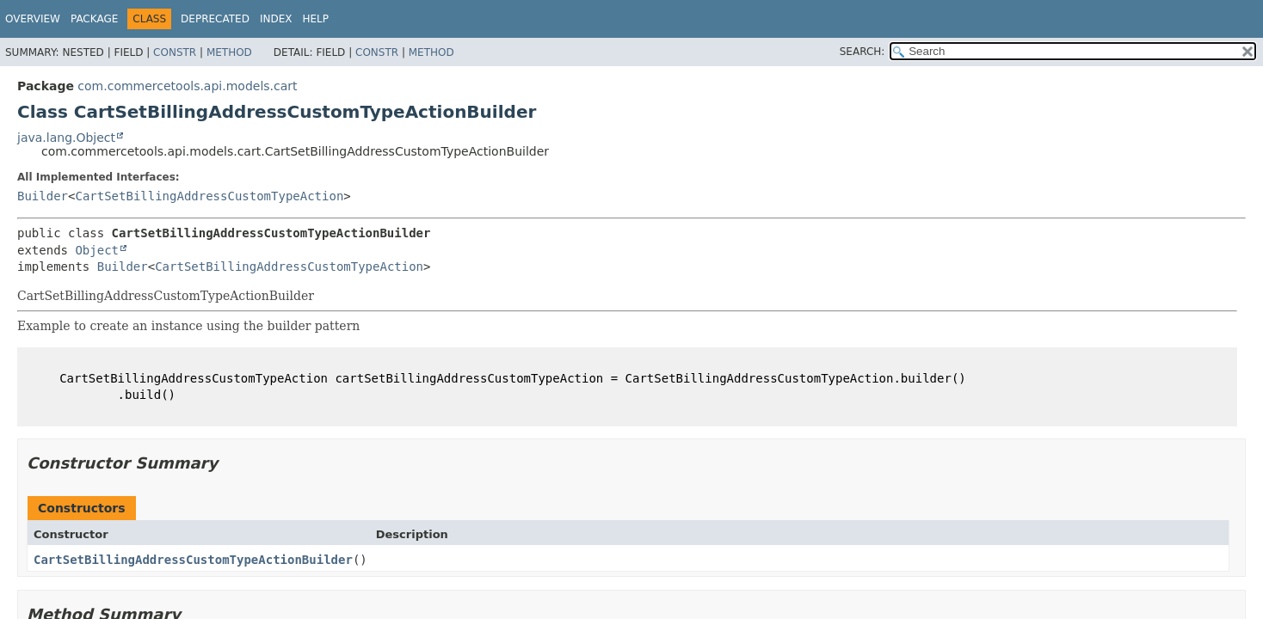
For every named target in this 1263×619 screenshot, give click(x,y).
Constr (174, 52)
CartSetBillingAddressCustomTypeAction (209, 196)
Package (94, 19)
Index (276, 19)
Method (229, 52)
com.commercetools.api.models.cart (187, 86)
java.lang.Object (66, 137)
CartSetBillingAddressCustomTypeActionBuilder (193, 560)
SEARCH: (862, 52)
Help (315, 19)
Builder (42, 196)
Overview (32, 19)
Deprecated (215, 19)
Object (97, 250)
